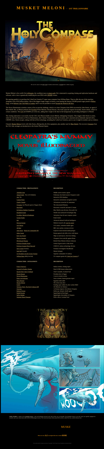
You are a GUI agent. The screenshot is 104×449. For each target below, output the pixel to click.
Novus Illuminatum (22, 276)
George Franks (21, 218)
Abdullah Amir (21, 192)
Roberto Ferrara (21, 291)
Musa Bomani (20, 280)
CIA (21, 112)
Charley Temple (21, 202)
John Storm (20, 230)
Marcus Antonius (21, 238)
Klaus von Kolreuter (22, 278)
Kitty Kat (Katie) (21, 235)
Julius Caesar (20, 233)
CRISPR (49, 95)
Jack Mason (20, 225)
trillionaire (30, 93)
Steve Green (20, 248)
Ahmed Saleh (20, 195)
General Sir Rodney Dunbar (24, 269)
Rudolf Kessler (21, 293)
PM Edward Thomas (22, 241)
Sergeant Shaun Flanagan (23, 297)
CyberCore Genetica (72, 256)
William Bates (20, 256)
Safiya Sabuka (21, 295)
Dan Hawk (20, 207)
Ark (18, 197)
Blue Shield (74, 124)
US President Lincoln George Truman (27, 253)
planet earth (51, 93)
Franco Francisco (21, 266)
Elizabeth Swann (21, 212)
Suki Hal (19, 251)
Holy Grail (44, 84)
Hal (18, 220)
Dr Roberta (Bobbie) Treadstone (25, 210)
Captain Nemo (21, 200)
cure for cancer (70, 223)
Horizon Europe (21, 223)
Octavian (19, 289)
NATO (18, 285)
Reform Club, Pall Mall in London (24, 103)
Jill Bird (19, 228)
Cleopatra (91, 124)
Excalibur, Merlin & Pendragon (25, 215)
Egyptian (34, 109)
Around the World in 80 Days (65, 103)
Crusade (61, 84)
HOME (64, 435)
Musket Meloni (16, 124)
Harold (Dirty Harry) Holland (25, 271)
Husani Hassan (21, 274)
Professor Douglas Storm (23, 243)
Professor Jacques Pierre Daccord (26, 246)
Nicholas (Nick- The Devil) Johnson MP (28, 287)
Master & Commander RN (31, 230)
